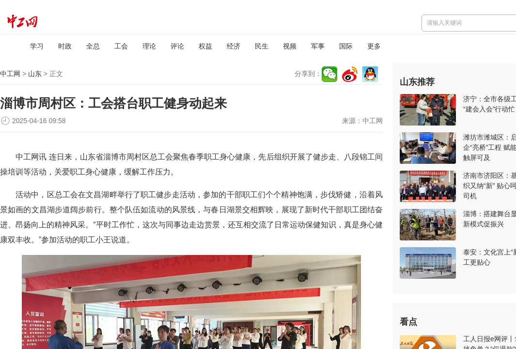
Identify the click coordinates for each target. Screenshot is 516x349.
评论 (177, 46)
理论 (149, 46)
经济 (233, 46)
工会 (121, 46)
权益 (205, 46)
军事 (318, 46)
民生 (261, 46)
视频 (290, 46)
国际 (346, 46)
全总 (93, 46)
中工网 (10, 74)
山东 (35, 74)
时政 (65, 46)
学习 (37, 46)
